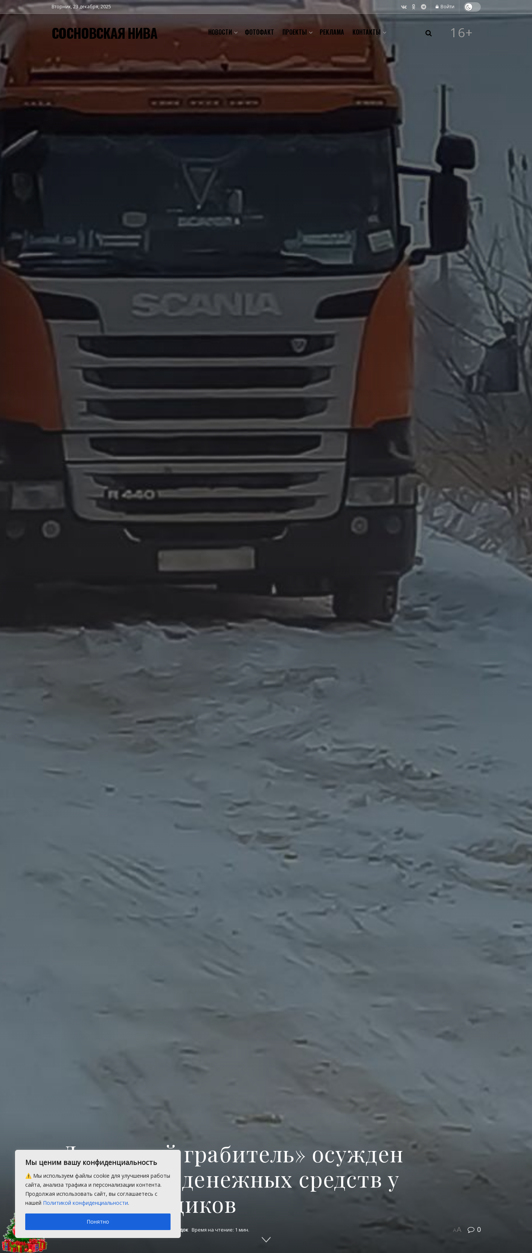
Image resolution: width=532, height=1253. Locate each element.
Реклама (332, 32)
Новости (220, 32)
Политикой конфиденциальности (85, 1202)
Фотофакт (259, 32)
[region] (98, 1194)
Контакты (366, 32)
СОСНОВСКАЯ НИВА (104, 33)
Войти (445, 6)
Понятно (98, 1221)
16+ (461, 33)
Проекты (294, 32)
